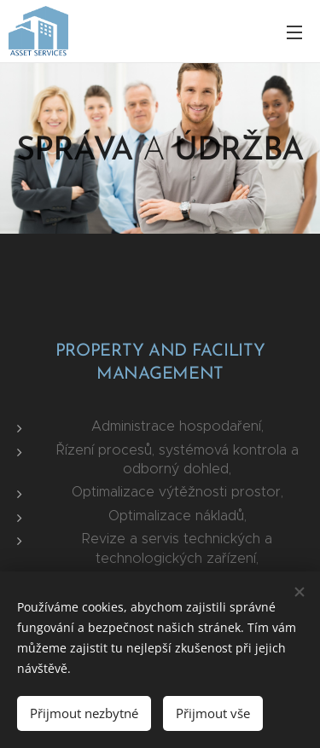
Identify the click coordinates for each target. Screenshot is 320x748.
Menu (294, 32)
